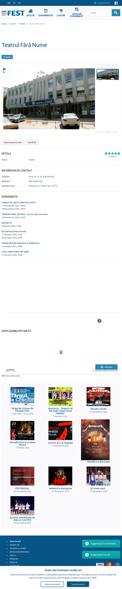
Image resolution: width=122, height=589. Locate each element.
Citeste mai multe (52, 584)
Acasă (4, 24)
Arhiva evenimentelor (19, 552)
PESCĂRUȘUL (22, 488)
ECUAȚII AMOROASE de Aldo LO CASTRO (22, 518)
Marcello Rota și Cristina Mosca (22, 443)
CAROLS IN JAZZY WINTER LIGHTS (19, 202)
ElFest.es (13, 562)
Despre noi (15, 545)
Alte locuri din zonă (10, 376)
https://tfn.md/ (36, 181)
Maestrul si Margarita (60, 488)
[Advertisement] (61, 33)
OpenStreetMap (101, 371)
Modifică (32, 142)
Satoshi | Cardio (98, 409)
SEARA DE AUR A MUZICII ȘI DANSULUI (20, 243)
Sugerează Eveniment (100, 544)
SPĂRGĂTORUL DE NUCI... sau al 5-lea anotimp (25, 214)
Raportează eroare (13, 142)
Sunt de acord (78, 584)
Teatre (22, 24)
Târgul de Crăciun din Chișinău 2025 (22, 409)
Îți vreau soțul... (98, 488)
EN (19, 3)
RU (14, 3)
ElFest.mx (14, 559)
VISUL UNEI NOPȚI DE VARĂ (15, 252)
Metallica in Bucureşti (98, 462)
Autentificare (102, 3)
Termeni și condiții (18, 548)
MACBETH (7, 223)
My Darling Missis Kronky (14, 231)
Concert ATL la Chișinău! (60, 443)
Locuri (13, 24)
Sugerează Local (97, 555)
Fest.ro (13, 555)
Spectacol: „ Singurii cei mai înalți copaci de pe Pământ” (60, 411)
